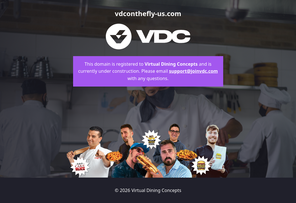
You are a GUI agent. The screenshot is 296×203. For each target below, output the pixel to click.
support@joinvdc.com (193, 71)
